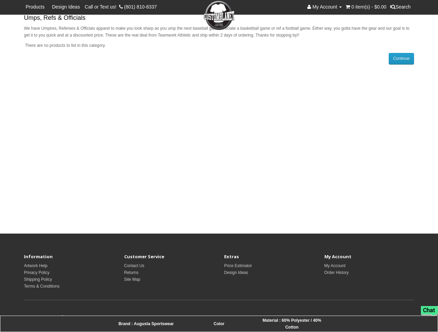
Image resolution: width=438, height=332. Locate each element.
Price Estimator (238, 265)
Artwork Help (36, 265)
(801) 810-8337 (138, 7)
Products (36, 7)
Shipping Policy (38, 279)
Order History (336, 272)
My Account (335, 265)
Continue (401, 58)
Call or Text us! (102, 7)
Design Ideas (66, 7)
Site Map (132, 279)
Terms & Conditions (42, 286)
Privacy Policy (37, 272)
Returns (131, 272)
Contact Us (134, 265)
